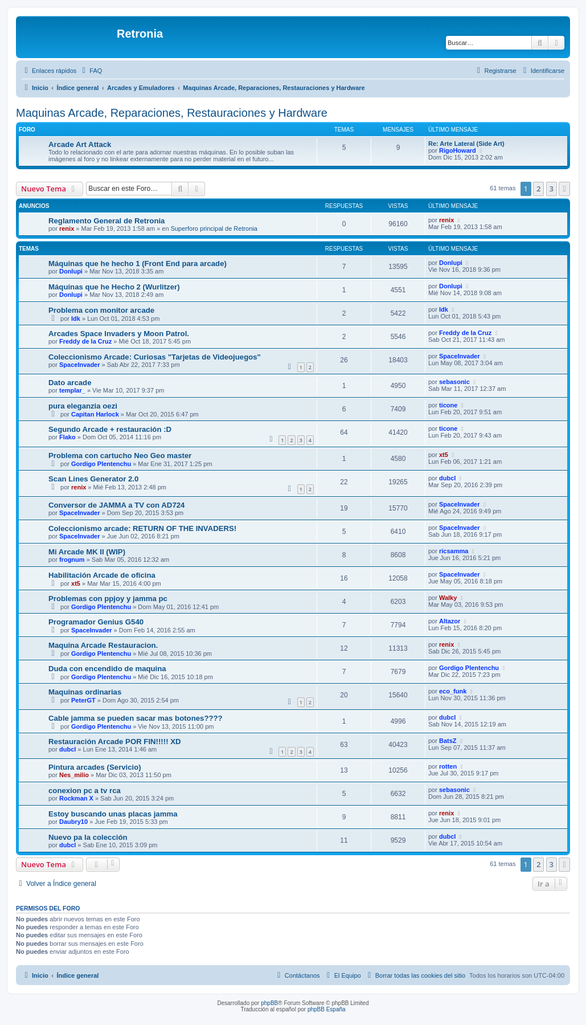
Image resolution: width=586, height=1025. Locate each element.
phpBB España (327, 1009)
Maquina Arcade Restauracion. (103, 645)
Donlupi (71, 271)
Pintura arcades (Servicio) (94, 767)
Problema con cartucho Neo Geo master (119, 455)
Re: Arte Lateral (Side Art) (466, 143)
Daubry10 (73, 821)
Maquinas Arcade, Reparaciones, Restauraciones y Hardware (171, 113)
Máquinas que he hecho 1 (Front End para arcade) (137, 263)
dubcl (447, 478)
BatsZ (448, 740)
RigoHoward (457, 150)
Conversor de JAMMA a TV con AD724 (116, 505)
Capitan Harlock (95, 414)
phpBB (269, 1003)
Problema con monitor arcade (101, 310)
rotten (448, 766)
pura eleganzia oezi (82, 406)
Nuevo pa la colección (88, 837)
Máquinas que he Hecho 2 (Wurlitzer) (114, 287)
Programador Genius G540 (96, 622)
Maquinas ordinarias (84, 692)
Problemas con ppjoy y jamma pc (107, 598)
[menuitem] (90, 70)
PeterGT (83, 700)
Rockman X (76, 798)
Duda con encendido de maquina (107, 668)
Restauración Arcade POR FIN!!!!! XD (114, 741)
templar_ (72, 390)
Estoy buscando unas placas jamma (112, 814)
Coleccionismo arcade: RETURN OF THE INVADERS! (142, 528)
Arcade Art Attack (79, 144)
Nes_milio (74, 774)
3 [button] (552, 188)
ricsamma (453, 551)
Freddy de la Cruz (85, 341)
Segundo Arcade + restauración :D (109, 429)
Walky (448, 597)
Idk (75, 318)
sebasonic (454, 381)
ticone (448, 405)
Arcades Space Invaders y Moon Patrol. (118, 333)
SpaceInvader (79, 364)
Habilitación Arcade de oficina (101, 575)
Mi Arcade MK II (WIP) (86, 552)
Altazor (449, 621)
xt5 (443, 454)
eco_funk (452, 691)
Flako (67, 437)
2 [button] (538, 188)
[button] (564, 188)
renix (66, 228)
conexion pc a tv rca (84, 790)
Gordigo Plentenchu (101, 463)
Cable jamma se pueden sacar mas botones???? (135, 718)
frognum (72, 559)
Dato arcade (70, 382)
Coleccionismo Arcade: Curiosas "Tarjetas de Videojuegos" (154, 357)
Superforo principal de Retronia (214, 228)
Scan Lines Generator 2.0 (93, 479)
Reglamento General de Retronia (106, 221)
